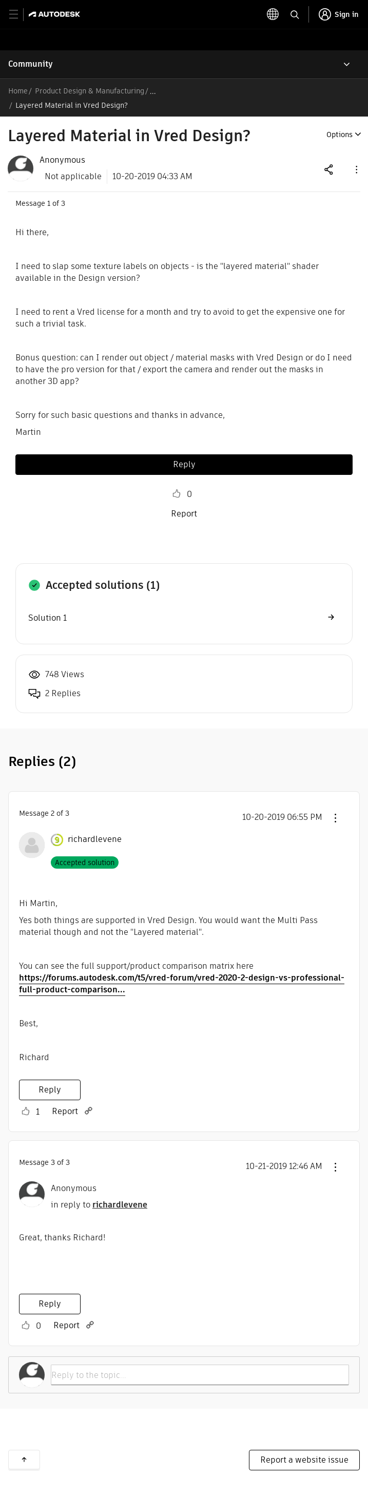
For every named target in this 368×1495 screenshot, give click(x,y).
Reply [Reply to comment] (49, 1090)
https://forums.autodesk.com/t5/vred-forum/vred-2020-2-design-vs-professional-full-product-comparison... (181, 983)
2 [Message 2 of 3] (52, 813)
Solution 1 (47, 618)
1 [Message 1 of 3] (48, 203)
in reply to (99, 1205)
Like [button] (176, 494)
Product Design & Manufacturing (89, 91)
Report (184, 514)
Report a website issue (304, 1460)
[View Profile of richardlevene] (95, 839)
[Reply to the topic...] (200, 1375)
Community (30, 64)
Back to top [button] (24, 1459)
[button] (355, 169)
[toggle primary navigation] (19, 14)
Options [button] (339, 134)
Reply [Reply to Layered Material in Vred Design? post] (184, 464)
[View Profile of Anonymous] (62, 160)
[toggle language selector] (273, 14)
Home (18, 91)
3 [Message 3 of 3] (53, 1162)
